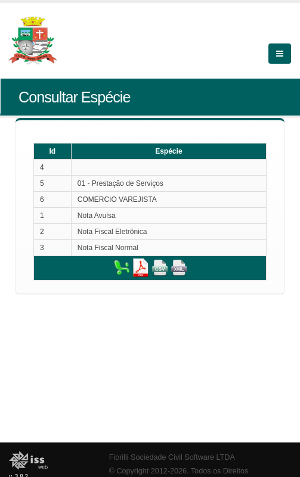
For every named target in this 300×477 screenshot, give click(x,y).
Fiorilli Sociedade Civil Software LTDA (172, 457)
